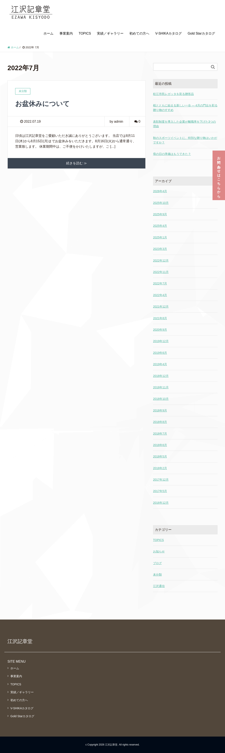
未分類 (157, 574)
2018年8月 (160, 422)
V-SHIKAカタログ (168, 33)
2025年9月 (160, 214)
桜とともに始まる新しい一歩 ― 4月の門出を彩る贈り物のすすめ (185, 108)
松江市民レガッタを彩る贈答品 (173, 94)
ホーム (48, 33)
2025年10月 (161, 202)
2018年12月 (161, 376)
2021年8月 (160, 318)
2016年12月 (161, 502)
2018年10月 (161, 398)
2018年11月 (161, 387)
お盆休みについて (42, 103)
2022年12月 (161, 260)
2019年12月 (161, 341)
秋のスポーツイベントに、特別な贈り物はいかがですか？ (185, 140)
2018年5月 (160, 456)
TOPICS (85, 33)
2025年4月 (160, 225)
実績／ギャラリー (110, 33)
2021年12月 (161, 306)
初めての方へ (139, 33)
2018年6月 (160, 445)
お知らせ (159, 551)
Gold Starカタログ (201, 33)
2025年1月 (160, 237)
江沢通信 (159, 586)
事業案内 (66, 33)
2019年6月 (160, 352)
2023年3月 (160, 249)
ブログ (157, 563)
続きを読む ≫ (76, 163)
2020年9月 (160, 329)
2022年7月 (160, 283)
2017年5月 (160, 491)
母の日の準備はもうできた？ (172, 154)
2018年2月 (160, 468)
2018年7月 (160, 433)
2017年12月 (161, 479)
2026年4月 (160, 191)
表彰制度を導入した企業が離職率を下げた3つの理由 (184, 124)
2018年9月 (160, 410)
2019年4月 (160, 364)
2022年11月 (161, 272)
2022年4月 (160, 295)
